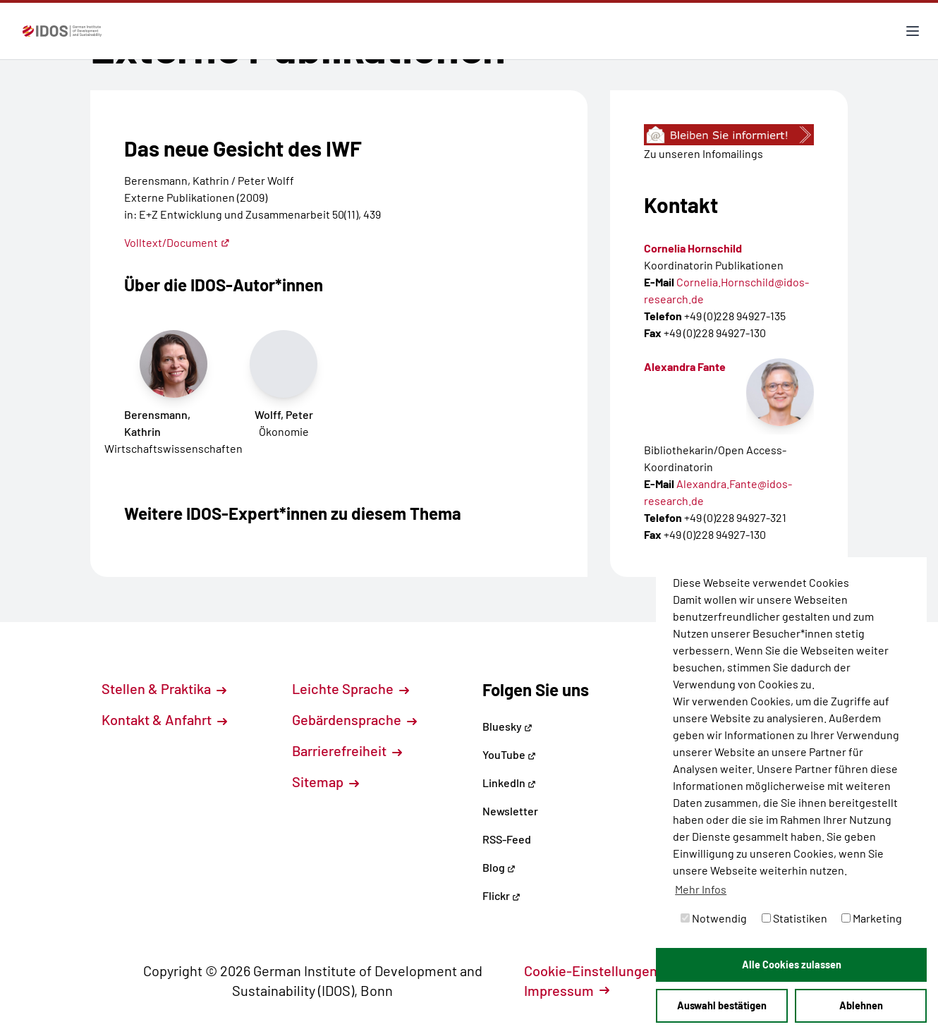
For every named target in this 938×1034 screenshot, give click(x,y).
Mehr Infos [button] (700, 889)
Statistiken (794, 918)
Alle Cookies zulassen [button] (791, 965)
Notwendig (714, 918)
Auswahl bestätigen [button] (722, 1005)
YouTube (509, 754)
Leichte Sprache (350, 688)
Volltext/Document (177, 242)
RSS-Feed (506, 839)
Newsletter (510, 810)
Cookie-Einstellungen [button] (598, 970)
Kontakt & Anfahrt (164, 719)
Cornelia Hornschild (693, 248)
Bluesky (507, 726)
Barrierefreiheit (347, 750)
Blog (499, 867)
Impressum (566, 990)
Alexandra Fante (685, 366)
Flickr (501, 895)
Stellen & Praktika (164, 688)
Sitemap (325, 781)
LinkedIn (509, 782)
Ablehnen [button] (861, 1005)
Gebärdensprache (354, 719)
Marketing (871, 918)
